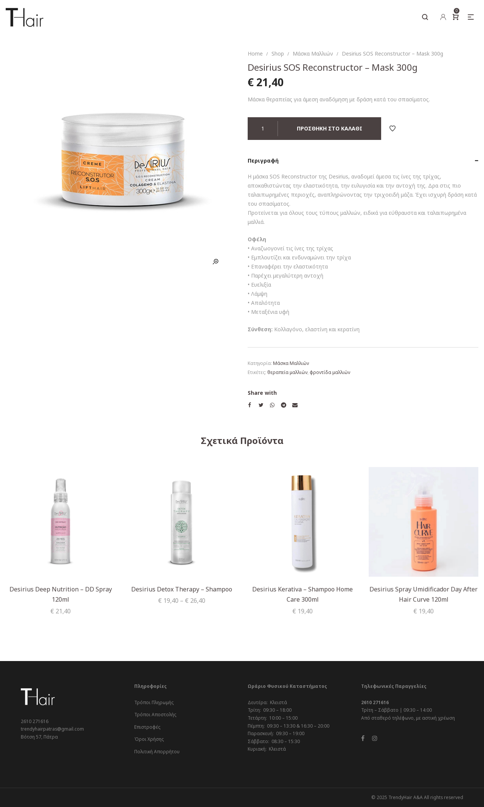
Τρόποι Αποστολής (155, 714)
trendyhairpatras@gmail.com (52, 729)
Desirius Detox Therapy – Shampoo (182, 589)
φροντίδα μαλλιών (330, 372)
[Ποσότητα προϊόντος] (263, 128)
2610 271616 (34, 721)
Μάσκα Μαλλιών (313, 53)
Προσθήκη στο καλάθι (329, 128)
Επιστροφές (147, 727)
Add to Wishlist (392, 128)
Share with (262, 392)
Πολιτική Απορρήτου (157, 751)
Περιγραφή (263, 160)
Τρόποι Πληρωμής (154, 702)
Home (255, 53)
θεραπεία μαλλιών (287, 372)
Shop (277, 53)
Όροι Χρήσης (149, 739)
